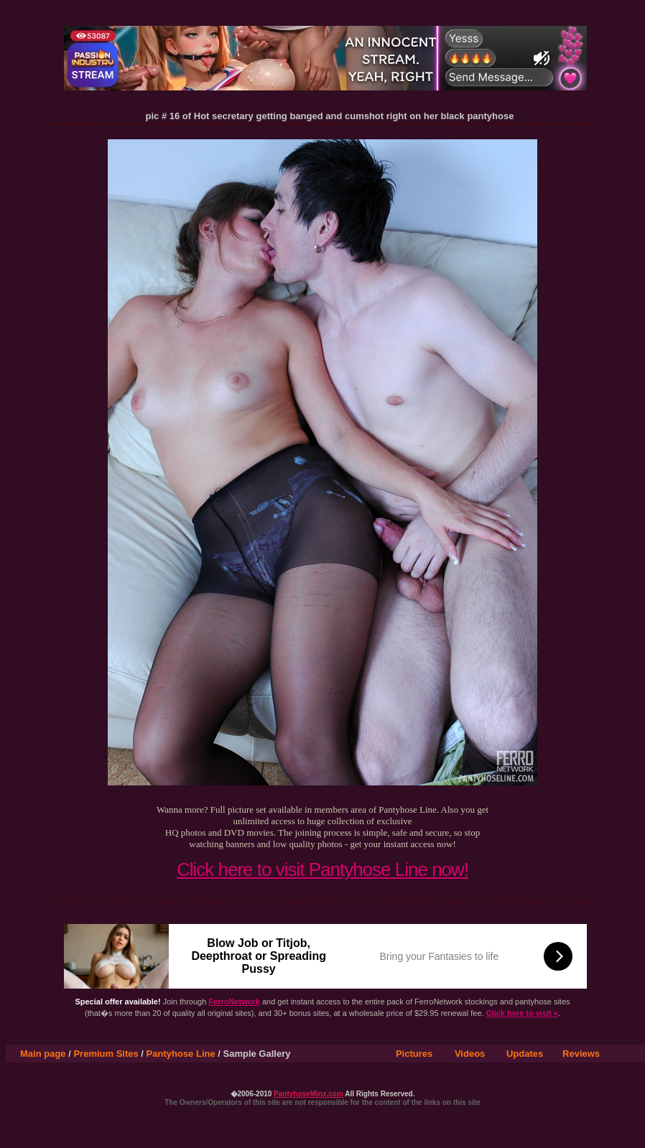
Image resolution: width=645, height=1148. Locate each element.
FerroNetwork (234, 1001)
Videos (470, 1053)
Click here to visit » (522, 1013)
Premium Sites (105, 1053)
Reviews (581, 1053)
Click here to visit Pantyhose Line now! (322, 869)
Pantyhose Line (181, 1053)
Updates (524, 1053)
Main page (43, 1053)
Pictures (414, 1053)
